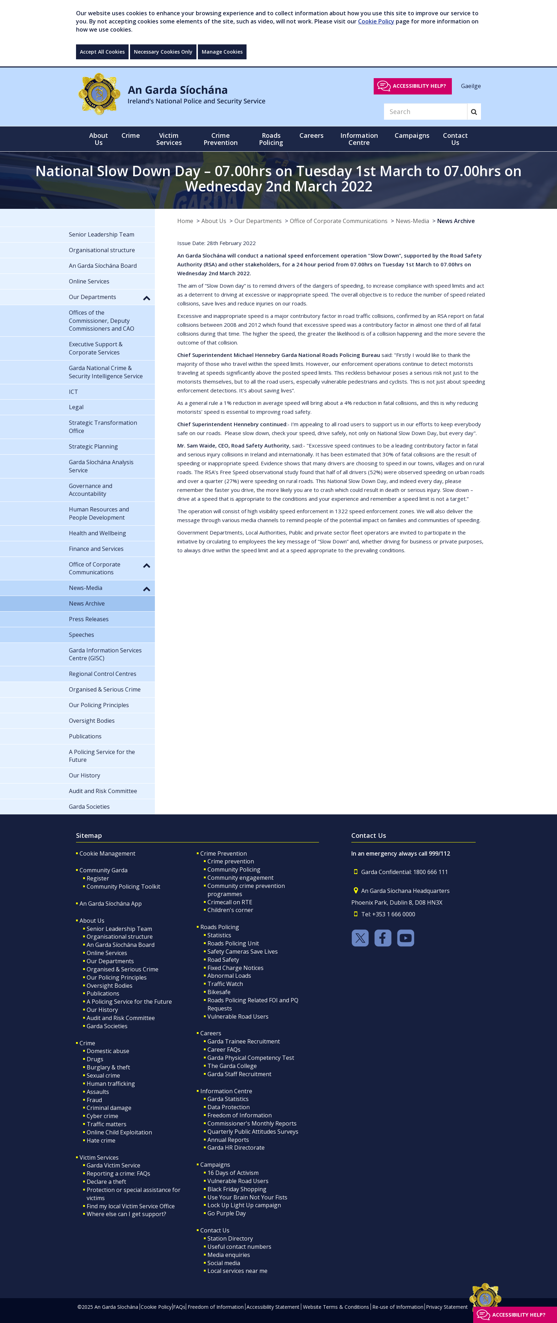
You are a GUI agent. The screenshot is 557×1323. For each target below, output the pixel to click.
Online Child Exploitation (119, 1132)
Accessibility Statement (273, 1306)
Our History (102, 1010)
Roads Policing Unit (233, 943)
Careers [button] (311, 135)
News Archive (456, 221)
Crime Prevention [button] (221, 139)
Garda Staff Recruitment (239, 1074)
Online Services (107, 953)
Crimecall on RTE (229, 902)
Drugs (95, 1059)
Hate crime (101, 1140)
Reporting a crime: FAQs (118, 1173)
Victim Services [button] (169, 139)
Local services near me (237, 1271)
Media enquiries (228, 1255)
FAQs (179, 1306)
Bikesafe (219, 992)
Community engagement (240, 878)
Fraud (94, 1100)
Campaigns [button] (412, 135)
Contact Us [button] (455, 139)
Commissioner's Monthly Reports (252, 1123)
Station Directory (230, 1238)
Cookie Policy (376, 21)
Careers (210, 1033)
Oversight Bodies (110, 985)
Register (98, 878)
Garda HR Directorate (236, 1147)
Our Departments (258, 221)
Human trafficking (111, 1084)
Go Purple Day (226, 1213)
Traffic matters (106, 1124)
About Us (213, 221)
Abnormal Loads (229, 976)
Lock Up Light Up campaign (244, 1205)
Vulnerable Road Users (238, 1016)
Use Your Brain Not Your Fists (247, 1197)
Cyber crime (102, 1116)
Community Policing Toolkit (123, 886)
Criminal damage (109, 1108)
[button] (147, 298)
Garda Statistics (228, 1099)
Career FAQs (223, 1049)
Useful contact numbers (239, 1247)
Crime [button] (130, 135)
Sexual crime (103, 1075)
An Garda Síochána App (111, 903)
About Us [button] (98, 139)
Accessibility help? (419, 85)
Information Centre (226, 1091)
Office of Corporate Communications (339, 221)
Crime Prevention (223, 853)
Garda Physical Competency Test (250, 1058)
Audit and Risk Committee (121, 1018)
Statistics (219, 935)
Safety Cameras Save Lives (242, 951)
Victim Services (99, 1157)
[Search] (425, 111)
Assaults (98, 1092)
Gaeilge (471, 86)
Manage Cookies (222, 51)
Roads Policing (219, 927)
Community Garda (104, 870)
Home (185, 221)
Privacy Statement (447, 1306)
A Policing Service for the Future (129, 1001)
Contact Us (214, 1230)
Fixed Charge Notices (235, 968)
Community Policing (233, 869)
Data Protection (228, 1107)
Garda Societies (107, 1026)
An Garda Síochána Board (121, 945)
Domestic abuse (108, 1051)
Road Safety (223, 960)
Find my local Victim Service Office (131, 1206)
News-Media (412, 221)
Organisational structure (120, 936)
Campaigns (215, 1165)
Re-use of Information (397, 1306)
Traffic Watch (225, 984)
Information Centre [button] (359, 139)
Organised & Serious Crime (122, 969)
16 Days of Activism (233, 1173)
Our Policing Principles (117, 977)
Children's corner (230, 910)
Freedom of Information (239, 1115)
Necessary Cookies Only (163, 51)
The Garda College (232, 1066)
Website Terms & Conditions (336, 1306)
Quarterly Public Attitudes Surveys (252, 1131)
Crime (87, 1043)
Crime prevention (230, 861)
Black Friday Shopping (236, 1189)
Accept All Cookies (102, 51)
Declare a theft (106, 1182)
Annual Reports (228, 1140)
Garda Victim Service (113, 1165)
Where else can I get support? (126, 1214)
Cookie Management (107, 853)
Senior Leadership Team (119, 929)
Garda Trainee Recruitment (243, 1041)
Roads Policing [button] (271, 139)
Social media (223, 1263)
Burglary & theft (108, 1067)
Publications (103, 993)
